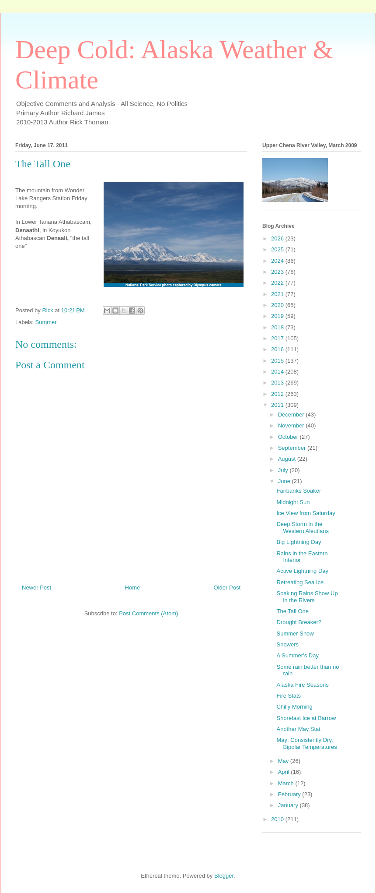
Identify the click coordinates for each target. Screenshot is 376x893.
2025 (278, 249)
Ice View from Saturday (305, 513)
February (290, 794)
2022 (278, 282)
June (285, 481)
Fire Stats (288, 695)
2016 (278, 349)
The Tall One (292, 611)
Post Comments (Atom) (148, 613)
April (284, 772)
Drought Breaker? (298, 622)
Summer (46, 322)
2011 (278, 405)
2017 (278, 338)
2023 (278, 271)
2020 (278, 305)
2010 (278, 819)
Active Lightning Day (302, 571)
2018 (278, 327)
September (292, 448)
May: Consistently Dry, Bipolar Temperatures (306, 743)
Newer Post (36, 587)
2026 (278, 238)
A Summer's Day (297, 655)
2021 (278, 294)
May (284, 761)
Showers (287, 644)
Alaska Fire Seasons (302, 684)
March (287, 783)
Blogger (223, 875)
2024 (278, 261)
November (292, 425)
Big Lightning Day (298, 542)
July (284, 470)
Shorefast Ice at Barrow (306, 718)
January (289, 805)
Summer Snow (294, 633)
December (292, 414)
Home (132, 587)
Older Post (227, 587)
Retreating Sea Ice (300, 582)
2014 (278, 371)
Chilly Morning (294, 706)
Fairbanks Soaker (298, 490)
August (287, 458)
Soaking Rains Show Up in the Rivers (307, 597)
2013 (278, 382)
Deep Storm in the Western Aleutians (302, 527)
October (289, 437)
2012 (278, 394)
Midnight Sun (293, 502)
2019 (278, 316)
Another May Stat (298, 729)
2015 (278, 360)
